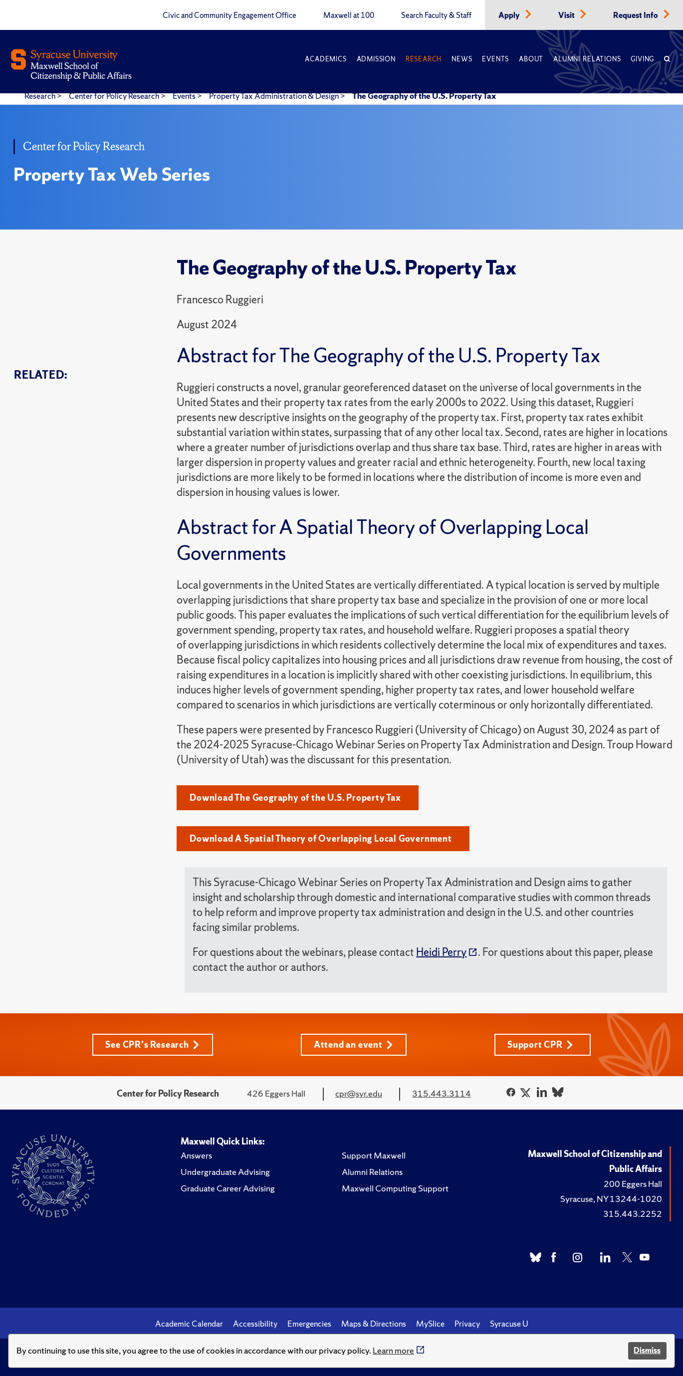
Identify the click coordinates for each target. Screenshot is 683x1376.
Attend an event (353, 1044)
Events (495, 59)
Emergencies (309, 1323)
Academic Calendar (189, 1323)
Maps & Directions (373, 1323)
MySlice (430, 1323)
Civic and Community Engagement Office (229, 15)
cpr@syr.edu (358, 1093)
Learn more (393, 1350)
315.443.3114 (441, 1093)
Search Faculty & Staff (436, 15)
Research (424, 59)
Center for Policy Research (115, 95)
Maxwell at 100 (348, 15)
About (531, 59)
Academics (325, 59)
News (462, 59)
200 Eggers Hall (633, 1183)
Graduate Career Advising (228, 1188)
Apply (509, 15)
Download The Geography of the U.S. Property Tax (295, 797)
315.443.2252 (632, 1213)
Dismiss (647, 1350)
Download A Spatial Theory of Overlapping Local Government (321, 838)
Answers (196, 1155)
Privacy (467, 1323)
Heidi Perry (441, 952)
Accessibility (255, 1323)
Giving (642, 59)
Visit (567, 15)
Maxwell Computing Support (395, 1188)
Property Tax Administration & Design (274, 95)
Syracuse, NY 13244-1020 (611, 1198)
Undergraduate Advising (225, 1171)
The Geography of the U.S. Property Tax (424, 95)
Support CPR (540, 1044)
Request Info (636, 15)
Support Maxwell (374, 1155)
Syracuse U (509, 1323)
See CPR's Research (152, 1044)
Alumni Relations (587, 59)
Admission (376, 59)
